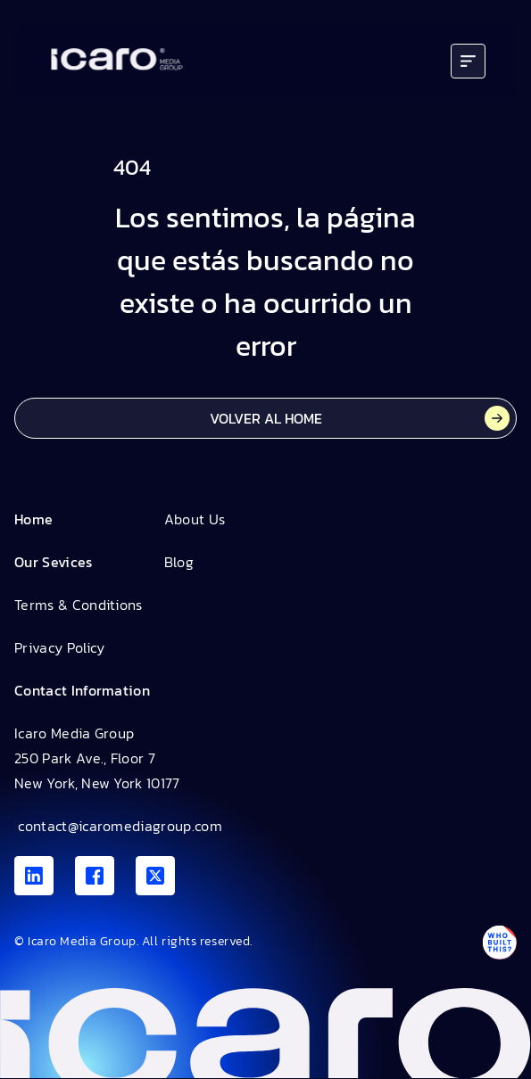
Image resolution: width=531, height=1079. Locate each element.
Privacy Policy (59, 647)
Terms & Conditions (78, 604)
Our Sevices (53, 561)
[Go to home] (117, 61)
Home (33, 519)
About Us (195, 519)
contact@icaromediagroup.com (118, 825)
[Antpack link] (499, 942)
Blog (179, 561)
